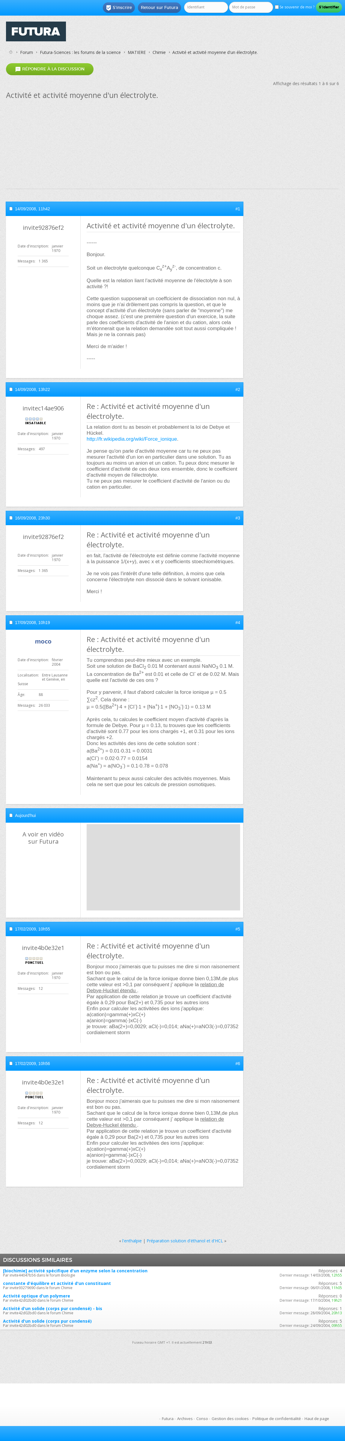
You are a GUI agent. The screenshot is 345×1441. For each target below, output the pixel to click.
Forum (26, 52)
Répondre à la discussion (50, 69)
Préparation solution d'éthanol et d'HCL (185, 1241)
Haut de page (317, 1418)
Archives (185, 1418)
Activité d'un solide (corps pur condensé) (47, 1321)
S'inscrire (119, 8)
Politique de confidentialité (276, 1418)
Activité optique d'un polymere (36, 1296)
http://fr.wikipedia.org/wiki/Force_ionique (132, 439)
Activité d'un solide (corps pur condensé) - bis (52, 1308)
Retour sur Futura (159, 7)
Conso (202, 1418)
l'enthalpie (132, 1241)
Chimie (159, 52)
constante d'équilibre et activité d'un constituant (57, 1283)
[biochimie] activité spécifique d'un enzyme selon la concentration (75, 1271)
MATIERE (137, 52)
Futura (168, 1418)
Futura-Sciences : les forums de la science (80, 52)
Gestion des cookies (230, 1418)
